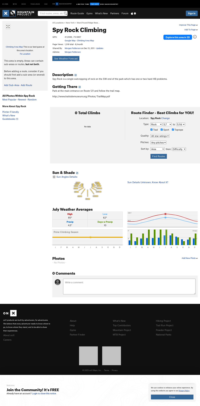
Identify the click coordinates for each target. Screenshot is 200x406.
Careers (7, 339)
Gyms (89, 13)
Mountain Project (122, 330)
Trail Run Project (164, 325)
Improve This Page (188, 25)
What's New (101, 13)
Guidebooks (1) (10, 118)
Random (32, 99)
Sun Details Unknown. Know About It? (147, 182)
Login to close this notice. (44, 393)
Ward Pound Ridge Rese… (88, 22)
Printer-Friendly (10, 111)
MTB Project (119, 334)
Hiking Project (163, 320)
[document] (172, 392)
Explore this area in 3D (178, 37)
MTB (15, 4)
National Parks (163, 334)
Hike (24, 4)
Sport (165, 129)
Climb (5, 4)
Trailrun (35, 4)
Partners (114, 13)
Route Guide (77, 13)
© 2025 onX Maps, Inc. (91, 370)
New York (70, 22)
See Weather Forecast (66, 58)
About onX (9, 335)
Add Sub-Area (11, 85)
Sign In (191, 13)
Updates (99, 48)
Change (165, 118)
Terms (106, 370)
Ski (46, 4)
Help (72, 325)
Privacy (115, 370)
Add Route (26, 85)
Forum (125, 13)
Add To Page (191, 29)
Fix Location (25, 54)
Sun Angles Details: (87, 187)
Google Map (70, 40)
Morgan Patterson (73, 48)
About (73, 320)
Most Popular (9, 99)
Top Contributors (122, 325)
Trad (154, 129)
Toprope (177, 129)
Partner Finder (77, 334)
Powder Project (164, 330)
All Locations (58, 22)
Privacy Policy (184, 391)
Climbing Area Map (14, 47)
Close (172, 397)
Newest (22, 99)
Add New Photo (190, 258)
